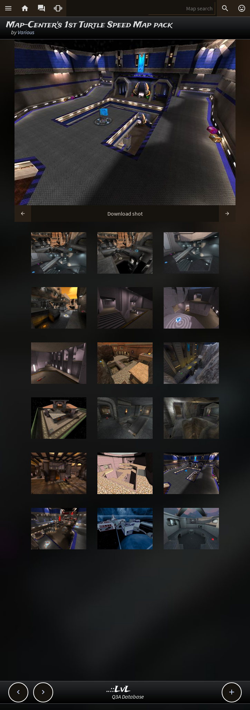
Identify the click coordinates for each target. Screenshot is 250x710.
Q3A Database (128, 696)
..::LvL (118, 689)
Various (26, 32)
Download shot (125, 213)
